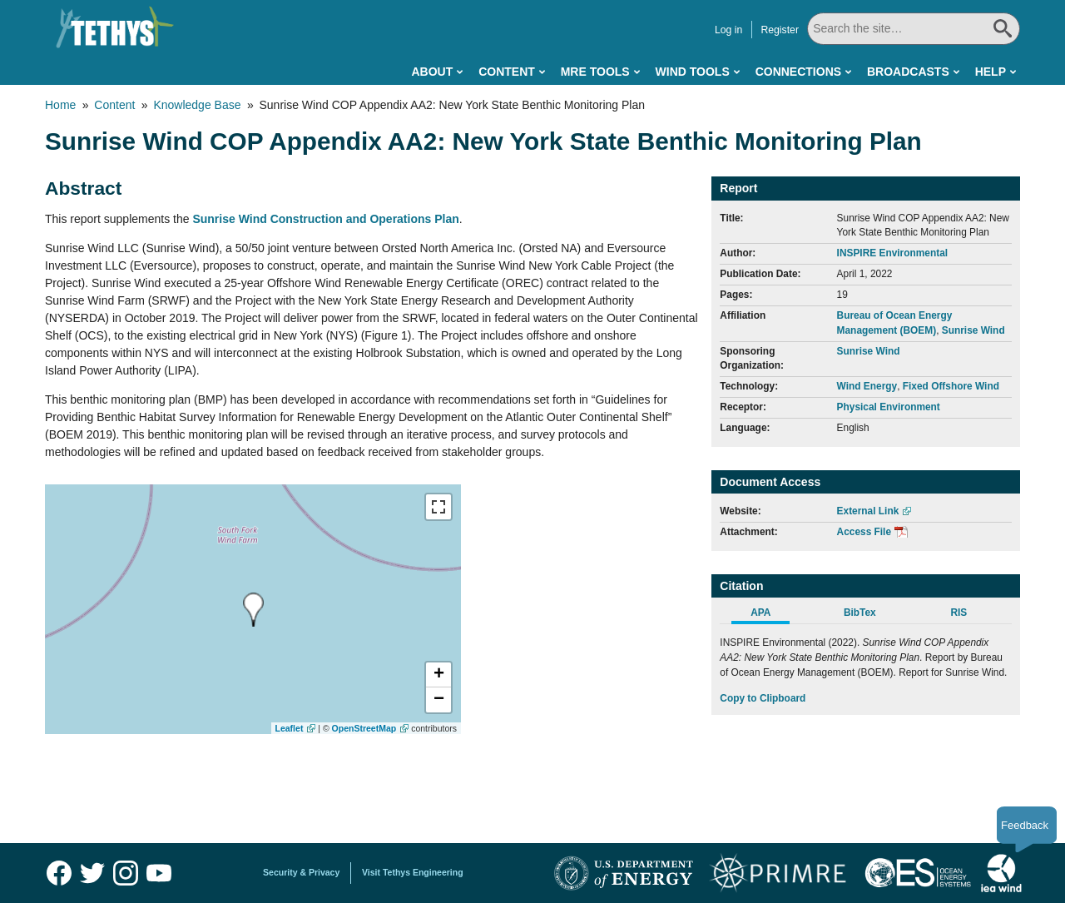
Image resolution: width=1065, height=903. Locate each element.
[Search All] (913, 28)
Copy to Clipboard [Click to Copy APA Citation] (762, 698)
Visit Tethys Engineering (412, 872)
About (432, 71)
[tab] (769, 615)
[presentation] (253, 610)
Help (990, 71)
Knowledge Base (196, 105)
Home (60, 105)
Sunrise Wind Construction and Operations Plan (325, 219)
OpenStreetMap (364, 728)
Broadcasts (908, 71)
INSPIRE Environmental (892, 253)
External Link (868, 511)
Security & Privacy (301, 872)
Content (506, 71)
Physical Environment (888, 407)
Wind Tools (693, 71)
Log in (728, 30)
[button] (438, 674)
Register (779, 30)
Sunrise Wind (973, 330)
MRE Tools (595, 71)
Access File (864, 532)
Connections (798, 71)
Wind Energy (867, 386)
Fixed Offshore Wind (951, 386)
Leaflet (289, 728)
